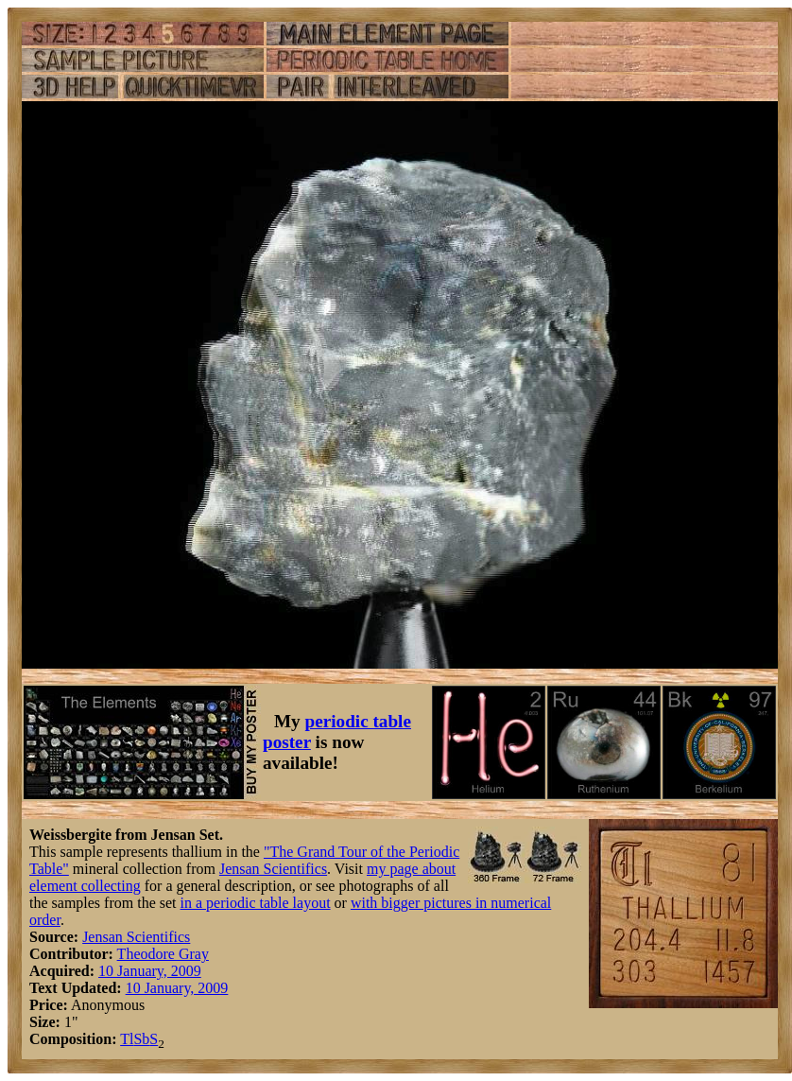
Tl (126, 1039)
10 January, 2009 (149, 971)
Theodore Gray (163, 954)
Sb (141, 1039)
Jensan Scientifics (273, 869)
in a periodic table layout (256, 903)
